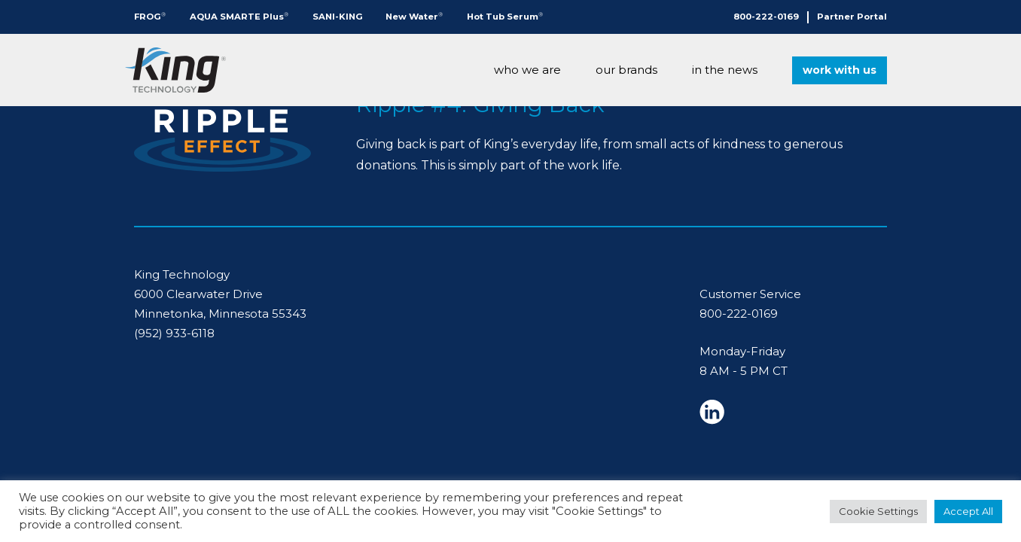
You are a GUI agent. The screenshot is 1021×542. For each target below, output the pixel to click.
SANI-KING (337, 16)
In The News (724, 69)
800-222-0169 (766, 16)
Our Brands (626, 69)
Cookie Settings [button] (878, 511)
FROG (150, 16)
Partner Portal (852, 16)
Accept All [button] (968, 511)
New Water (414, 16)
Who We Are (527, 69)
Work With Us (839, 70)
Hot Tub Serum (505, 16)
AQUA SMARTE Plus (239, 16)
